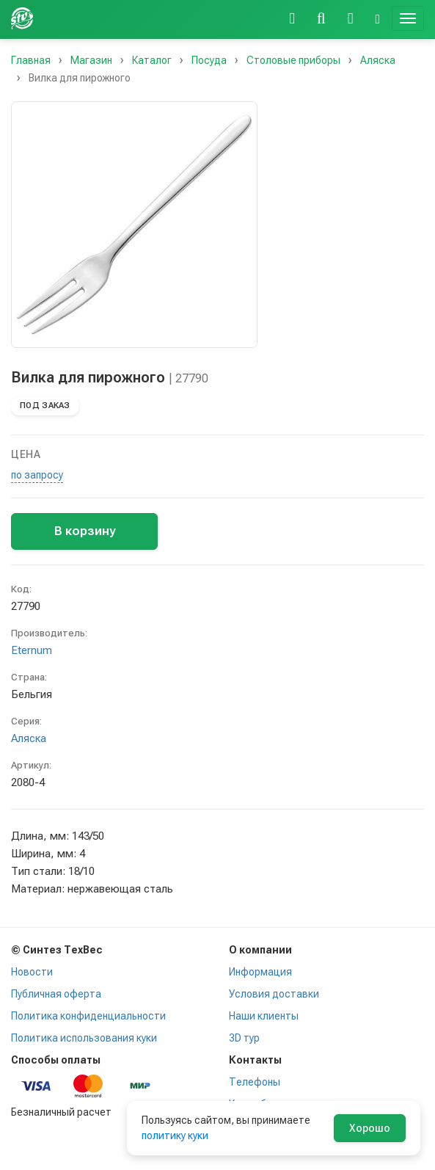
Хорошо (369, 1128)
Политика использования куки (84, 1038)
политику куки (175, 1135)
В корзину (84, 530)
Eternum (31, 650)
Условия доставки (274, 994)
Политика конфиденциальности (88, 1016)
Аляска (28, 738)
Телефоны (254, 1082)
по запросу (37, 475)
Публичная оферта (56, 994)
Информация (260, 972)
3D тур (244, 1038)
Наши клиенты (264, 1016)
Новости (32, 972)
